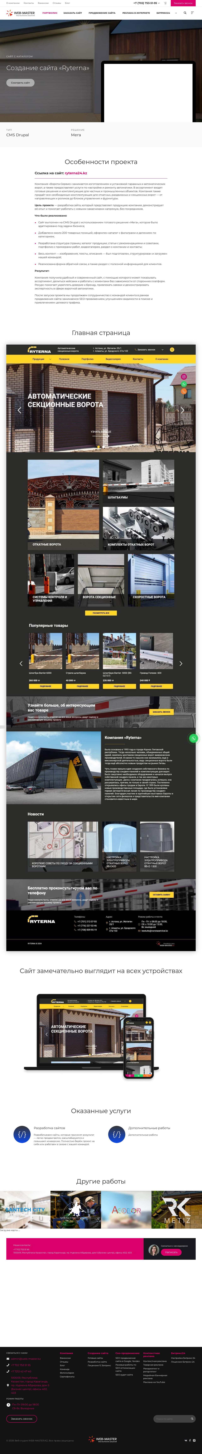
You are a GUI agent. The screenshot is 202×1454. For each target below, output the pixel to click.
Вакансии (43, 3)
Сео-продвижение (128, 1353)
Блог (67, 3)
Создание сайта (98, 1353)
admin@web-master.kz (26, 1358)
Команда (64, 1369)
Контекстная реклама (151, 1355)
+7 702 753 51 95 (21, 1365)
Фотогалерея (67, 1373)
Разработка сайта (97, 1361)
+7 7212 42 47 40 (21, 1371)
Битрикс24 (178, 1353)
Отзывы (57, 3)
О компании (13, 3)
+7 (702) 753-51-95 (145, 3)
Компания (66, 1353)
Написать (171, 1252)
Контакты (29, 3)
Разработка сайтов (49, 1128)
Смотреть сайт (20, 82)
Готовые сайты (95, 1358)
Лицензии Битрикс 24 (183, 1361)
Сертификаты (67, 1376)
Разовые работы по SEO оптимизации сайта (126, 1367)
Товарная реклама (153, 1364)
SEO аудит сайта (124, 1374)
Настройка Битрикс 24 (183, 1358)
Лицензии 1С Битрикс (99, 1365)
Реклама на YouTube (154, 1382)
